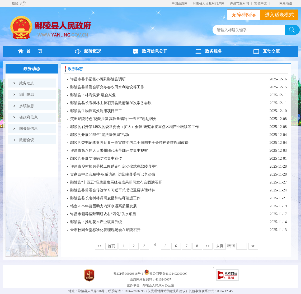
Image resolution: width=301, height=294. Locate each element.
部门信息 (26, 95)
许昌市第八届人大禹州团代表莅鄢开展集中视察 (109, 151)
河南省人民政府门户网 (208, 3)
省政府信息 (28, 117)
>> (208, 246)
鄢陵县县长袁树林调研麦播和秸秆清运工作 (105, 198)
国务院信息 (28, 129)
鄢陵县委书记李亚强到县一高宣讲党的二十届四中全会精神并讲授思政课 (129, 143)
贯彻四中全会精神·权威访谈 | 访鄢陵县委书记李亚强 (112, 174)
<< (99, 246)
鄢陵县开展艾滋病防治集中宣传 (96, 158)
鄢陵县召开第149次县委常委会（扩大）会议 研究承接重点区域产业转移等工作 (134, 127)
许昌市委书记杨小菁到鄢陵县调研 (98, 79)
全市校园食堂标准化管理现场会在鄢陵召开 (105, 230)
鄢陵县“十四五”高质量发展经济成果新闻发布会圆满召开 (116, 182)
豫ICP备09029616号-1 (129, 273)
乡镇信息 (26, 106)
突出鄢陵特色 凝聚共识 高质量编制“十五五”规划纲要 (113, 119)
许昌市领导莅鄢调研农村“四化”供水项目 (103, 214)
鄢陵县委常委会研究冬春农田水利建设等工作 (107, 87)
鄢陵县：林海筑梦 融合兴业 (93, 95)
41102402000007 (176, 273)
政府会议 (26, 140)
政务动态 (31, 68)
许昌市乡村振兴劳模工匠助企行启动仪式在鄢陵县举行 (114, 166)
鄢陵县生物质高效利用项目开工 (96, 111)
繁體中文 (260, 3)
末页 (219, 246)
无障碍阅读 (244, 14)
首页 (111, 246)
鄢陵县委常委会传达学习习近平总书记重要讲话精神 (112, 190)
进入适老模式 (279, 14)
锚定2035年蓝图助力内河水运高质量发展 (103, 206)
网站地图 (285, 3)
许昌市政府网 (239, 3)
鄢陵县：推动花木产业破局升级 (96, 222)
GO (253, 246)
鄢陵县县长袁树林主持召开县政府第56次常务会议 (111, 103)
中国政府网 (179, 3)
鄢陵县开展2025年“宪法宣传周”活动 (99, 135)
